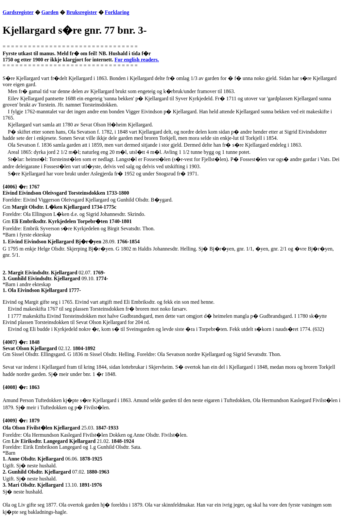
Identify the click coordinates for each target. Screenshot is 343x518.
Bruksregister (81, 12)
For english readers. (136, 59)
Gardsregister (18, 12)
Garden (50, 12)
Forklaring (117, 12)
